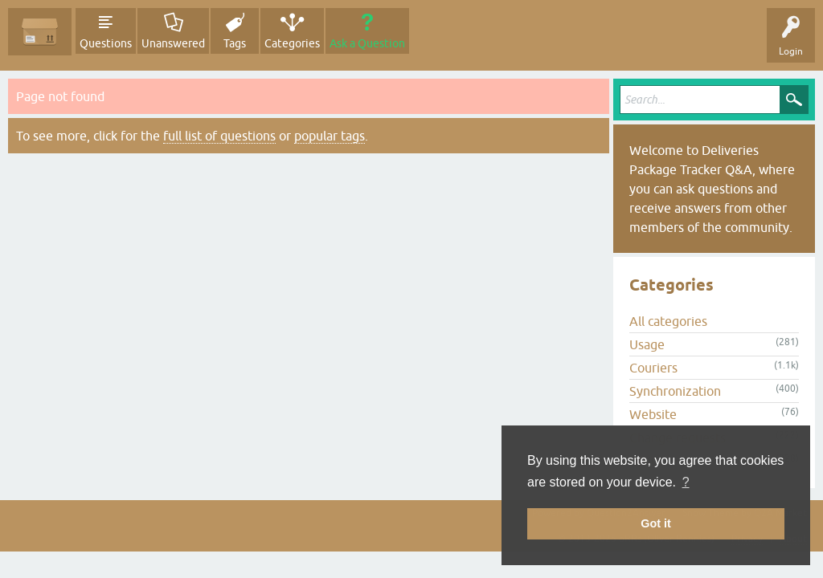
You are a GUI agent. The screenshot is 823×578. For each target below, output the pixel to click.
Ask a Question (367, 43)
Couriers (653, 367)
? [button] (686, 482)
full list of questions (219, 135)
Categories (292, 43)
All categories (668, 321)
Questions (106, 43)
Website (653, 414)
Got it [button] (656, 523)
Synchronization (675, 391)
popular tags (329, 135)
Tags (234, 43)
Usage (647, 344)
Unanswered (173, 43)
